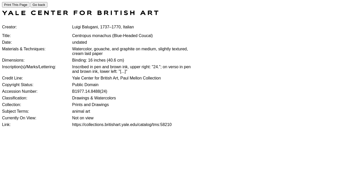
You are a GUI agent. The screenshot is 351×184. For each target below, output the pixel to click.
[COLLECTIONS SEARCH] (80, 14)
